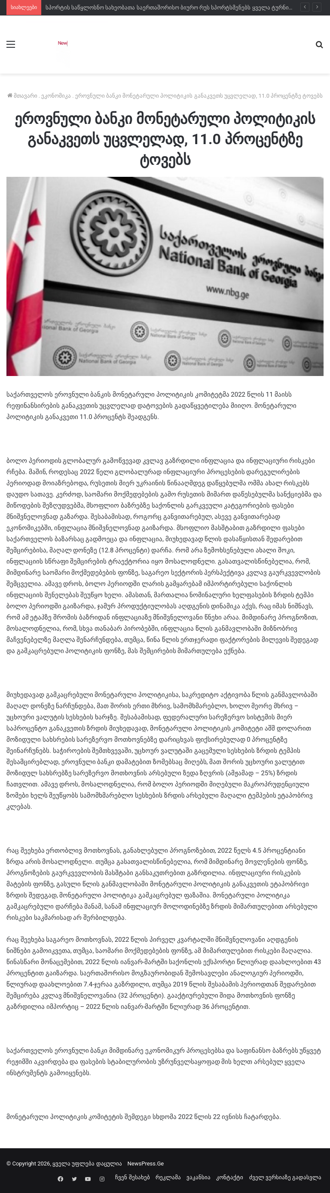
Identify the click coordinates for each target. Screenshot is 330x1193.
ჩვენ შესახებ (132, 1177)
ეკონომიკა (56, 95)
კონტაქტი (229, 1177)
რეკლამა (168, 1177)
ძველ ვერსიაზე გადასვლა (285, 1177)
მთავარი (22, 95)
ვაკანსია (198, 1177)
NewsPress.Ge (146, 1163)
